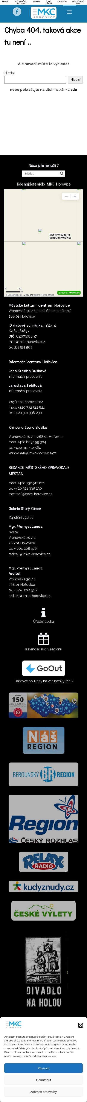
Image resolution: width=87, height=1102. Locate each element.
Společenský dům (78, 2)
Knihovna (62, 1)
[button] (80, 1025)
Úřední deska (43, 621)
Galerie (36, 1)
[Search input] (41, 173)
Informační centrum (20, 2)
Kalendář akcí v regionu (43, 649)
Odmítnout (43, 1080)
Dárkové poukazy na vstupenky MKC (43, 681)
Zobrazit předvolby (43, 1092)
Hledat (9, 73)
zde (73, 90)
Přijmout (43, 1068)
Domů (5, 1)
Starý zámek (49, 2)
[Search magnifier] (62, 173)
